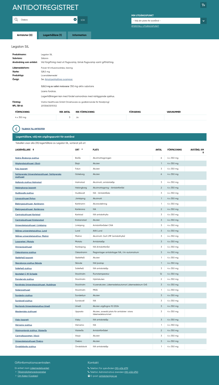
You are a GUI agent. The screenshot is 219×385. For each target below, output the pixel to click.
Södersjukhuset (22, 290)
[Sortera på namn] (32, 150)
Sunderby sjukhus (23, 295)
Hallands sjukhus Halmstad (28, 182)
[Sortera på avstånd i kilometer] (202, 153)
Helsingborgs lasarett (25, 188)
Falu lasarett (21, 169)
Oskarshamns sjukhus (25, 252)
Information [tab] (79, 35)
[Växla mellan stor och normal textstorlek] (203, 5)
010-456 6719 (121, 368)
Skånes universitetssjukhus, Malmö (32, 236)
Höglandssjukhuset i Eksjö (27, 163)
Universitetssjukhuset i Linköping (30, 225)
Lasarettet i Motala (24, 242)
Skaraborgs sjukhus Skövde (28, 263)
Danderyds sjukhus (24, 279)
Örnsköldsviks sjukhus (25, 347)
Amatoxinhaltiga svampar (58, 79)
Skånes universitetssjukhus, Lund (31, 231)
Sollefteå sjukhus (23, 268)
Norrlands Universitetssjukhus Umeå (32, 306)
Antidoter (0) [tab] (24, 35)
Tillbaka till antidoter (28, 129)
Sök (83, 20)
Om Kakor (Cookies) (28, 376)
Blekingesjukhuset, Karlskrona (29, 209)
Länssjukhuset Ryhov (25, 199)
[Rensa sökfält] (75, 20)
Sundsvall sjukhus (23, 301)
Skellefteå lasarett (24, 258)
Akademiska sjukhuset (26, 312)
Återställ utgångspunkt (145, 26)
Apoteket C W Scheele (26, 274)
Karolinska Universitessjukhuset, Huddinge (35, 285)
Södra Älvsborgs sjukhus (27, 158)
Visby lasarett (22, 320)
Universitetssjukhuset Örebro (29, 341)
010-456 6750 (131, 372)
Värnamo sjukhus (23, 325)
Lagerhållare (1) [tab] (52, 35)
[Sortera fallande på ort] (81, 150)
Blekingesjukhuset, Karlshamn (29, 204)
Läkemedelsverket (39, 368)
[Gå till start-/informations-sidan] (48, 7)
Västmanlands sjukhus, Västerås (31, 330)
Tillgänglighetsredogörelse (32, 372)
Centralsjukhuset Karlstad (27, 215)
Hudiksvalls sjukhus (24, 193)
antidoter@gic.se (108, 376)
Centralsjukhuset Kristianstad (29, 220)
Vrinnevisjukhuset (23, 247)
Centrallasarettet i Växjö (27, 336)
